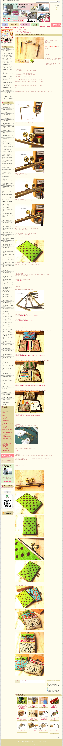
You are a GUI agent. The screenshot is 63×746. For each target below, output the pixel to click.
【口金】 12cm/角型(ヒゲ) (6, 226)
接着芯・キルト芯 (5, 386)
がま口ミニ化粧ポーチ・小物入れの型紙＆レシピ (7, 184)
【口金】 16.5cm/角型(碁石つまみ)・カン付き (7, 249)
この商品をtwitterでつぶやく (53, 688)
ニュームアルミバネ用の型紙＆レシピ (7, 198)
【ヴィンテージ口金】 (5, 148)
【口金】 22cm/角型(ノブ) (6, 302)
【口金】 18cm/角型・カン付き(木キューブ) (7, 277)
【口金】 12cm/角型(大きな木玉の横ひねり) (7, 229)
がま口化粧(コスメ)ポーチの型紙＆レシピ (8, 181)
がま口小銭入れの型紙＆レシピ (7, 176)
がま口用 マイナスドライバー (7, 397)
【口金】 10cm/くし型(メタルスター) (7, 327)
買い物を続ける (51, 687)
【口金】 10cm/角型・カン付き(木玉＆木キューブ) (7, 218)
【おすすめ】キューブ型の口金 (7, 78)
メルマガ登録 (21, 27)
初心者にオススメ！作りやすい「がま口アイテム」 (7, 59)
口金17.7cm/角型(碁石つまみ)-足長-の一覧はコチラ (24, 320)
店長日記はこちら (7, 481)
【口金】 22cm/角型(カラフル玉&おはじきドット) (7, 298)
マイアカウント (57, 5)
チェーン (3, 383)
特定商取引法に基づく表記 (29, 741)
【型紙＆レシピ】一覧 (5, 95)
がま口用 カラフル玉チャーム (7, 400)
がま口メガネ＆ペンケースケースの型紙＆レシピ (7, 179)
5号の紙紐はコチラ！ (19, 280)
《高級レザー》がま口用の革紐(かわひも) (7, 381)
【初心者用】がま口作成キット (7, 149)
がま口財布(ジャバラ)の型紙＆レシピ (8, 170)
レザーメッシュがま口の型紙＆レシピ (7, 202)
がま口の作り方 (4, 426)
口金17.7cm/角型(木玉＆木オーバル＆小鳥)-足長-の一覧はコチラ (27, 315)
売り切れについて (5, 444)
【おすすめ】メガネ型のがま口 (7, 82)
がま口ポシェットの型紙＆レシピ (7, 154)
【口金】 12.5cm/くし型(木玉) (7, 332)
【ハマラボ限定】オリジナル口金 (7, 146)
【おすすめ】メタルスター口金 (7, 66)
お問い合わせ (18, 450)
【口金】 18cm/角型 (5, 270)
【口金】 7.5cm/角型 (5, 205)
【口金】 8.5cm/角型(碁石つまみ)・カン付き (8, 210)
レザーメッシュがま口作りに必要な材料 (7, 72)
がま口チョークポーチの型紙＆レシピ (7, 158)
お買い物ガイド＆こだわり (6, 421)
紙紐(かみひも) (4, 388)
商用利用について (5, 445)
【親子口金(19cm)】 (5, 112)
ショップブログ (25, 24)
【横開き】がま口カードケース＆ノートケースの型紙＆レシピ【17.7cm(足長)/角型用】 (31, 355)
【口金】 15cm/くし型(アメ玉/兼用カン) (7, 338)
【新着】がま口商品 (5, 50)
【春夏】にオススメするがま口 (7, 90)
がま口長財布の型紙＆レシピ (7, 167)
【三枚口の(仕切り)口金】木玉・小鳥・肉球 (8, 124)
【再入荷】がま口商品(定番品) (7, 51)
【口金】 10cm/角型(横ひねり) (7, 213)
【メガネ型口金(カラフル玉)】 (7, 138)
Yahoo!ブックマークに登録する (53, 690)
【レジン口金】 (4, 141)
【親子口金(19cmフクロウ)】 (7, 114)
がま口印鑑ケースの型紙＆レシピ (7, 172)
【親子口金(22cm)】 (5, 120)
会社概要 (3, 412)
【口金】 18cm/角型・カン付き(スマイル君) (7, 280)
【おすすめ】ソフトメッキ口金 (7, 69)
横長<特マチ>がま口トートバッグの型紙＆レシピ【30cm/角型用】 (33, 702)
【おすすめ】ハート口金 (6, 64)
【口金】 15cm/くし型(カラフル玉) (8, 339)
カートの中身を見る (7, 456)
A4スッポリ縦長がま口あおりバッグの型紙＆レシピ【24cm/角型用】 (43, 702)
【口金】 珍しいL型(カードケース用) (7, 363)
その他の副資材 (4, 404)
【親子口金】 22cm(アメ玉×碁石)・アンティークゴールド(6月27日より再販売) (22, 715)
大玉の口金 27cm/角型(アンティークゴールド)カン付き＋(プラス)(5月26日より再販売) (54, 727)
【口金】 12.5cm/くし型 (6, 331)
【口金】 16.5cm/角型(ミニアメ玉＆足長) (8, 263)
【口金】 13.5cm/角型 (5, 235)
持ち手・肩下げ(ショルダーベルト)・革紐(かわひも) (7, 378)
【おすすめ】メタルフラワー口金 (7, 67)
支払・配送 (22, 741)
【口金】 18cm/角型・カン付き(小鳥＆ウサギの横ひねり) (7, 291)
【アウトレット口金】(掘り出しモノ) (7, 152)
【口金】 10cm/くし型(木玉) (6, 318)
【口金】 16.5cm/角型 (5, 247)
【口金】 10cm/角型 (5, 211)
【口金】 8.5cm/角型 (5, 207)
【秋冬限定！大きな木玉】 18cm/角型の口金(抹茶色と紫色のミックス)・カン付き (54, 715)
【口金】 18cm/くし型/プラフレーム (7, 371)
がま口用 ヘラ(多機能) (6, 399)
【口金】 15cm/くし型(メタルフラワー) (7, 342)
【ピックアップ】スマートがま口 (7, 96)
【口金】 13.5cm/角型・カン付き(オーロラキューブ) (8, 239)
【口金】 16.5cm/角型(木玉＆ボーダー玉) (8, 255)
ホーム (4, 24)
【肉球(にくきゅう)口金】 (6, 130)
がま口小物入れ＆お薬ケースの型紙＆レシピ (7, 187)
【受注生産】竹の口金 (5, 106)
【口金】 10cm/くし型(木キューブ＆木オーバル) (7, 320)
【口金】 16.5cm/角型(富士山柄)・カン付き (7, 252)
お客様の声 (7, 27)
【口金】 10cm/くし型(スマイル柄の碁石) (7, 325)
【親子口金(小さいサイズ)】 (6, 118)
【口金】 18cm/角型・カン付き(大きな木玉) (7, 285)
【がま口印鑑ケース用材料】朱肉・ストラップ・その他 (7, 390)
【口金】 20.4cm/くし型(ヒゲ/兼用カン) (7, 355)
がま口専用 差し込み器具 (6, 392)
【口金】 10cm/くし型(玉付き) (7, 316)
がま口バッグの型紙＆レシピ (7, 160)
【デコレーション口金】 (6, 143)
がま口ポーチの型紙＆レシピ (7, 155)
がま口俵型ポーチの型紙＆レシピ (7, 161)
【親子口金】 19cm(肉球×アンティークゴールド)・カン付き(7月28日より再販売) (33, 715)
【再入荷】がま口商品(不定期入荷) (8, 53)
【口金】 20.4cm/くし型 (6, 348)
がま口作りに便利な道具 (6, 48)
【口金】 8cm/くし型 (5, 311)
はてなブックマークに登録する (53, 691)
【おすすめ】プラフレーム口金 (7, 61)
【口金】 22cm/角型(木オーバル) (7, 300)
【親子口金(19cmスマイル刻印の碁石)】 (8, 116)
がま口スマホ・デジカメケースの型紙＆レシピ (7, 174)
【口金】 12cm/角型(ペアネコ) (7, 222)
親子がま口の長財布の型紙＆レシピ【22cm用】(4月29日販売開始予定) (54, 702)
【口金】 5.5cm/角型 (5, 204)
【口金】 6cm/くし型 (5, 309)
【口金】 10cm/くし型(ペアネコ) (7, 322)
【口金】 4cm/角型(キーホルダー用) (7, 358)
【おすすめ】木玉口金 (5, 62)
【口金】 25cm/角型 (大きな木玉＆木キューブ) (7, 306)
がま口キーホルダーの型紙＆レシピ (7, 195)
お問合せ (34, 24)
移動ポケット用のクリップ (6, 402)
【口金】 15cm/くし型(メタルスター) (7, 345)
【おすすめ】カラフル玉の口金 (7, 76)
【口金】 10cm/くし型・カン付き (7, 314)
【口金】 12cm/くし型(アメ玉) (7, 329)
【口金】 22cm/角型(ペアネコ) (7, 296)
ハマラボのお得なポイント (6, 443)
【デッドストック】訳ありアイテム (7, 93)
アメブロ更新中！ (5, 448)
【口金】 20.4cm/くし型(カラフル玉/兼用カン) (7, 352)
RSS (7, 513)
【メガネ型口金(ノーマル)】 (6, 132)
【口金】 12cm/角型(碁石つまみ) (7, 220)
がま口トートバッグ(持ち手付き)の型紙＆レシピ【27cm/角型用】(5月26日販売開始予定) (22, 702)
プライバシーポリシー (38, 741)
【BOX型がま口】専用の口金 (7, 109)
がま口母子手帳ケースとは (6, 438)
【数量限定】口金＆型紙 (6, 107)
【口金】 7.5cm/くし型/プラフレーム (7, 366)
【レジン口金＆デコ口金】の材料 (7, 144)
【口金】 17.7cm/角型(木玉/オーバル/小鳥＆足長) (7, 269)
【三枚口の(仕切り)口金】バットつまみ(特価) (8, 127)
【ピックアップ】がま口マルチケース (7, 99)
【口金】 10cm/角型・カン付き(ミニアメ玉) (7, 216)
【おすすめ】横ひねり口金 (6, 84)
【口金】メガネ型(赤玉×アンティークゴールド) (43, 714)
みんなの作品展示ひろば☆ (6, 41)
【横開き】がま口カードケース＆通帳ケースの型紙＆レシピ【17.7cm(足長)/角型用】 (30, 385)
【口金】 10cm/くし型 (5, 313)
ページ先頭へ (57, 737)
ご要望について (4, 446)
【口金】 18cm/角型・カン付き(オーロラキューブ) (7, 283)
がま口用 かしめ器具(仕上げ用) (7, 394)
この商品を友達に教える (52, 684)
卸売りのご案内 (4, 430)
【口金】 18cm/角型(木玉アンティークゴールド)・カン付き (43, 727)
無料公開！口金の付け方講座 (7, 429)
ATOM (9, 513)
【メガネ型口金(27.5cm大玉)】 (7, 139)
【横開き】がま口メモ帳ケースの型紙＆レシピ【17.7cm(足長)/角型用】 (28, 415)
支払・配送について (14, 24)
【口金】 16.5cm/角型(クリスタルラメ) (8, 258)
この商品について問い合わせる (53, 685)
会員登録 (58, 7)
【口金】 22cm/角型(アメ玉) (6, 294)
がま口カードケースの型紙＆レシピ (7, 192)
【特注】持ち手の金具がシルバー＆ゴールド (7, 74)
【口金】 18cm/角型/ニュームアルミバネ (7, 374)
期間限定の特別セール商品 (6, 55)
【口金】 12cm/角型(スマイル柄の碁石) (7, 224)
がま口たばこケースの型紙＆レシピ (7, 190)
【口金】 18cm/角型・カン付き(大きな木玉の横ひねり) (7, 288)
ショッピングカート (56, 25)
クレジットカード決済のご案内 (7, 432)
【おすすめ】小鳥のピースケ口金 (7, 87)
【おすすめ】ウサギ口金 (6, 89)
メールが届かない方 (14, 27)
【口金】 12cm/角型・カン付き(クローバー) (7, 233)
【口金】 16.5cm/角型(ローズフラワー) (8, 260)
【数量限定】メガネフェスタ (7, 104)
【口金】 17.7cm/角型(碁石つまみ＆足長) (8, 266)
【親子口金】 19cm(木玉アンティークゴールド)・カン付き (22, 727)
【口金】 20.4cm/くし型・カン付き (8, 350)
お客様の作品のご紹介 (5, 450)
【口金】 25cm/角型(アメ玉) (6, 303)
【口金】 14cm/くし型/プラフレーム (7, 369)
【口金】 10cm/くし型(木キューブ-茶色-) (33, 726)
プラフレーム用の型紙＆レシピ (7, 199)
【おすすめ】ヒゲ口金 (5, 85)
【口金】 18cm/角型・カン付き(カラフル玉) (7, 275)
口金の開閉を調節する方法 (6, 436)
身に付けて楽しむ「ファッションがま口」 (7, 80)
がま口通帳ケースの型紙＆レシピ (7, 163)
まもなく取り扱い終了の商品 (7, 56)
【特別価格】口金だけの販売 (7, 376)
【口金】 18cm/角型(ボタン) (6, 272)
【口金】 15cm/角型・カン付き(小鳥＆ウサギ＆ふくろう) (7, 245)
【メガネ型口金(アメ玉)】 (6, 133)
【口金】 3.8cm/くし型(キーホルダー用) (7, 361)
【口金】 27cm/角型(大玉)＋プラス (8, 308)
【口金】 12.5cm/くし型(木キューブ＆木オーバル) (8, 335)
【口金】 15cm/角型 (5, 241)
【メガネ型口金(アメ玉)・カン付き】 (7, 136)
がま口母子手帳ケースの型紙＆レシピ (7, 166)
